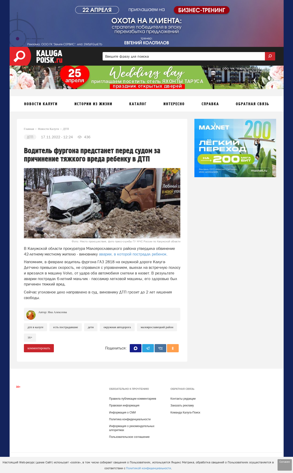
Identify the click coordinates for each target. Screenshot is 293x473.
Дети (91, 327)
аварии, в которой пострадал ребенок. (133, 254)
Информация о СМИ (122, 412)
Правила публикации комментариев (132, 398)
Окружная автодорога (117, 327)
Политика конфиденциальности (130, 419)
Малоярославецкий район (157, 327)
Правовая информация (124, 405)
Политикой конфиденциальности (148, 468)
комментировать (39, 348)
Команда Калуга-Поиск (185, 412)
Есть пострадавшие (65, 327)
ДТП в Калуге (36, 327)
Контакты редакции (183, 398)
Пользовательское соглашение (129, 437)
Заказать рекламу (182, 405)
